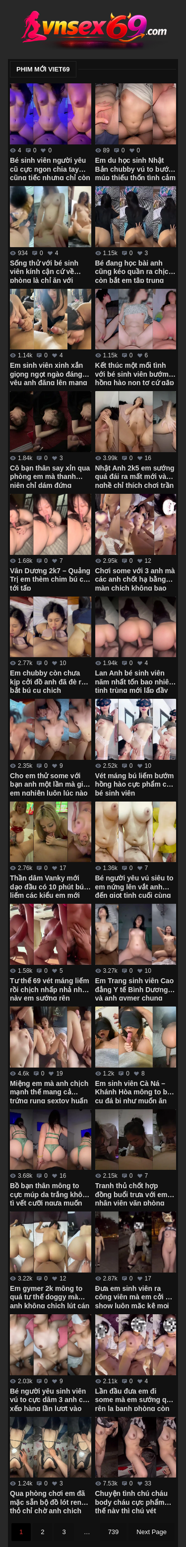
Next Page (151, 1532)
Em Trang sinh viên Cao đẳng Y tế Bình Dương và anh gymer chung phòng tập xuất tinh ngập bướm (134, 989)
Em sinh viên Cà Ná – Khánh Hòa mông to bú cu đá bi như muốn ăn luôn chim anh (133, 1091)
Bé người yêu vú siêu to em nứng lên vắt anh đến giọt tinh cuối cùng (134, 886)
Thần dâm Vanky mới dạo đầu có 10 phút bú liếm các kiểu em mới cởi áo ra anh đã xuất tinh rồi (47, 886)
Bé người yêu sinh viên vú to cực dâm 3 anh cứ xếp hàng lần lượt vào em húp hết (48, 1399)
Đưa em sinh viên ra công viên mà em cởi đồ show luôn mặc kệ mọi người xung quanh (134, 1296)
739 (113, 1532)
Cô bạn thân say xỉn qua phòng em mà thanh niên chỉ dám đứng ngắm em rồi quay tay (50, 476)
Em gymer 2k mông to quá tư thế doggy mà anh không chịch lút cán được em (49, 1296)
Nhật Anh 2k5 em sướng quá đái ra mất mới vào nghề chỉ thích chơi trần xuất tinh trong (135, 476)
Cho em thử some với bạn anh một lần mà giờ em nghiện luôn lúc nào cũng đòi (49, 784)
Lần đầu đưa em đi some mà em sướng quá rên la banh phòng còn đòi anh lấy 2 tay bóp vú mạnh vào (135, 1399)
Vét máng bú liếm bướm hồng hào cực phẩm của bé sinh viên (135, 784)
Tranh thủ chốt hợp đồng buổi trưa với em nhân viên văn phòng (131, 1194)
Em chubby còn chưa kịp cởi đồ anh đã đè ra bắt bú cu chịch (47, 681)
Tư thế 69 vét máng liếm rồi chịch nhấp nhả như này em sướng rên (49, 989)
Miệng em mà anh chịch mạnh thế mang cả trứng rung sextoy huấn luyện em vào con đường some (49, 1091)
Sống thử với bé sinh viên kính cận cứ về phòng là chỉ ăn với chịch (44, 271)
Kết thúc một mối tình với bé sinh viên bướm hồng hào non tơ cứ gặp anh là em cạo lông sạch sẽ (135, 373)
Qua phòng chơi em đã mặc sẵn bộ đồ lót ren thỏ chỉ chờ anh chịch (47, 1501)
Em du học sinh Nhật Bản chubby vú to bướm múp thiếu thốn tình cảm (135, 168)
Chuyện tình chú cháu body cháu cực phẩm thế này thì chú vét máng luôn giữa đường (132, 1501)
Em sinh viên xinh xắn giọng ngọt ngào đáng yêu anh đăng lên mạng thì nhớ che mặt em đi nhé (48, 373)
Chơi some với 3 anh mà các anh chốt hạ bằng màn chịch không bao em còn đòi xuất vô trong (135, 579)
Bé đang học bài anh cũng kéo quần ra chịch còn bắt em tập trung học (134, 271)
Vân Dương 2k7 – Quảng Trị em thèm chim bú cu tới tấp (50, 579)
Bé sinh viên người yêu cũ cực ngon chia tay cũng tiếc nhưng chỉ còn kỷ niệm (50, 168)
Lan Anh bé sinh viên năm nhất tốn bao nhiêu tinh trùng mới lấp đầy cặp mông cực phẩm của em (134, 681)
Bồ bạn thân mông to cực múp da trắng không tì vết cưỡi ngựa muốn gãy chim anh (50, 1194)
